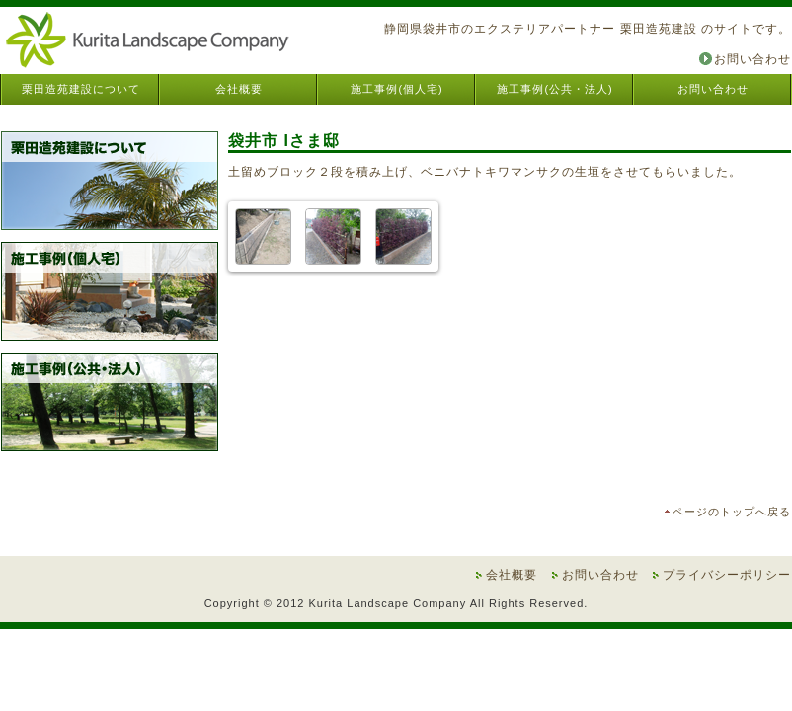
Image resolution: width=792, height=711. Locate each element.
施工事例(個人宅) (396, 89)
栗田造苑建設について (81, 89)
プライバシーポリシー (727, 575)
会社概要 (239, 89)
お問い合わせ (752, 59)
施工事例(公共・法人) (554, 89)
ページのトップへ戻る (732, 511)
